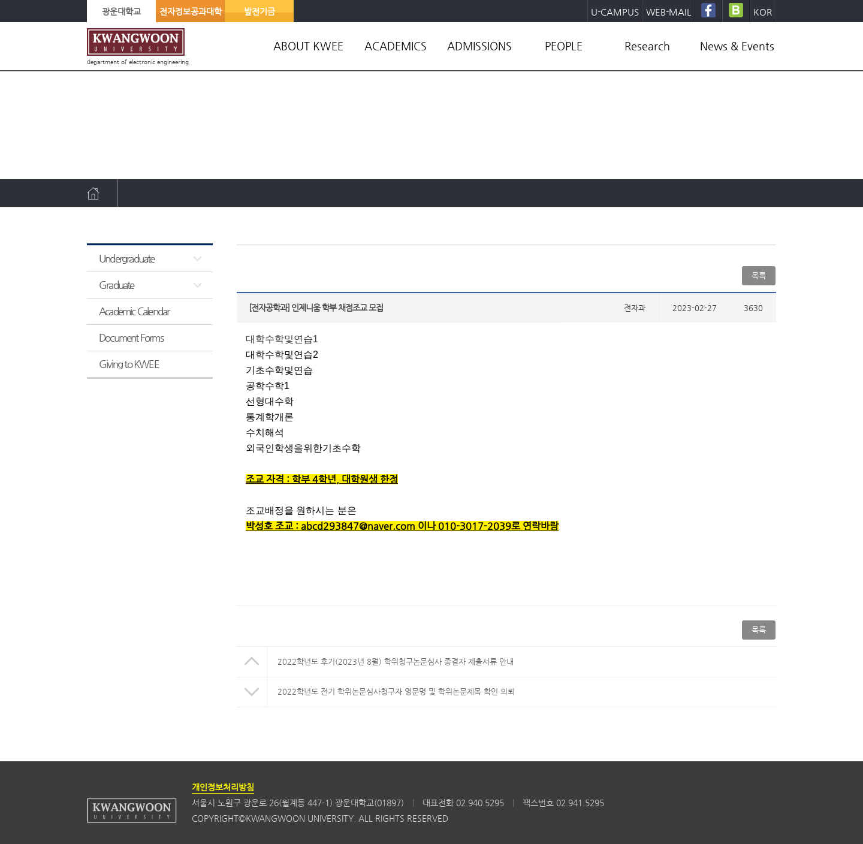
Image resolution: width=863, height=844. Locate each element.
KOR (762, 12)
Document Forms (131, 337)
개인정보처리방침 (223, 787)
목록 (759, 275)
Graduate (116, 285)
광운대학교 (121, 11)
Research (647, 46)
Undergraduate (127, 258)
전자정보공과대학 (190, 11)
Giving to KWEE (129, 364)
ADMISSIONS (479, 46)
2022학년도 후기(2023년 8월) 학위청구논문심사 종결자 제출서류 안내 (395, 661)
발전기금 (259, 11)
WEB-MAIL (668, 12)
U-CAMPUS (615, 12)
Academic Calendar (134, 311)
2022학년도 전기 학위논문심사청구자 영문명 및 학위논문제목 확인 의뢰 (396, 691)
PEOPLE (564, 46)
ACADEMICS (395, 46)
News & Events (737, 46)
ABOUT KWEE (308, 46)
